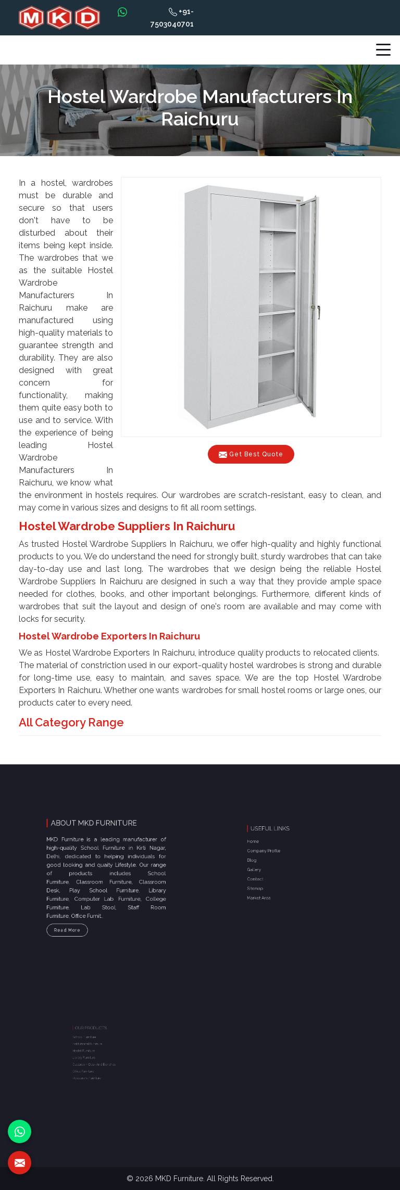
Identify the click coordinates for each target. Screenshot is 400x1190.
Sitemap (268, 880)
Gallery (267, 867)
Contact (268, 874)
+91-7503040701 (172, 17)
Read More (79, 916)
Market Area (271, 886)
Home (267, 849)
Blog (266, 861)
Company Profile (274, 855)
